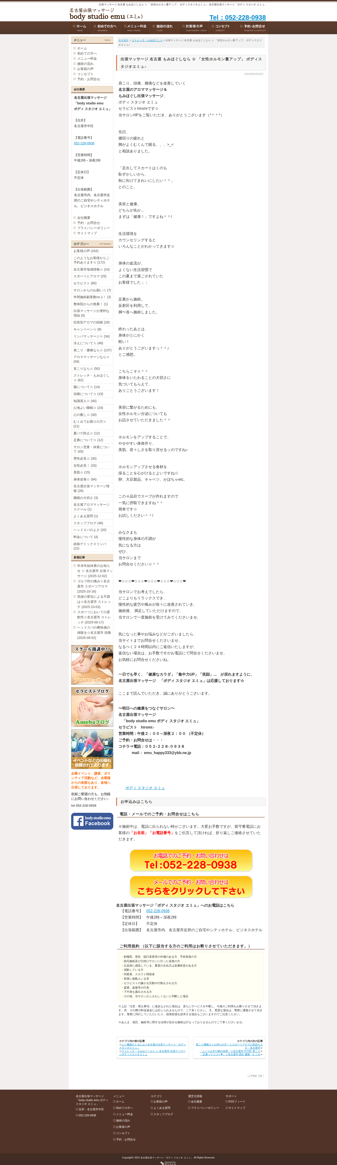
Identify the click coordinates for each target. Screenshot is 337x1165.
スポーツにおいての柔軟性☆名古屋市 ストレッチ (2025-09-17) (94, 617)
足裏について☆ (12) (88, 440)
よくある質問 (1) (85, 516)
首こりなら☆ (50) (86, 368)
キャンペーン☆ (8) (87, 329)
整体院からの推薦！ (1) (90, 304)
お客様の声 (85, 69)
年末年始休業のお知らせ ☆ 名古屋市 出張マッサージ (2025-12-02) (95, 571)
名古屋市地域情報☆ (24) (91, 269)
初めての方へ (87, 53)
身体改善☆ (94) (85, 479)
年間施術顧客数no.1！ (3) (92, 297)
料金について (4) (85, 537)
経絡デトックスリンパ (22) (89, 546)
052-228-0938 (158, 911)
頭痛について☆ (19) (88, 394)
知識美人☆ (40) (85, 401)
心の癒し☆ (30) (85, 415)
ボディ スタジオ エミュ (145, 788)
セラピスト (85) (85, 283)
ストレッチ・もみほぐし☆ (147, 40)
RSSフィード (236, 1101)
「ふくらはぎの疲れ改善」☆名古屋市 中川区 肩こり (230, 1051)
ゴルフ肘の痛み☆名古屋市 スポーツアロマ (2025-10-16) (93, 586)
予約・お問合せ (88, 79)
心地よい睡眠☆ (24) (88, 408)
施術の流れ (85, 64)
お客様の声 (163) (86, 251)
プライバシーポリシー (93, 228)
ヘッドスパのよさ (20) (89, 530)
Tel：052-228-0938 (237, 17)
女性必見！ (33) (85, 465)
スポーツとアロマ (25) (89, 276)
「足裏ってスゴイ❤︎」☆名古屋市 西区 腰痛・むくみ (230, 1054)
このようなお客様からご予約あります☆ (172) (91, 260)
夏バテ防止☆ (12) (86, 433)
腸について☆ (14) (86, 387)
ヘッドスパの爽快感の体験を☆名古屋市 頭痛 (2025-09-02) (94, 633)
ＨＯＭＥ (123, 40)
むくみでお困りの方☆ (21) (89, 424)
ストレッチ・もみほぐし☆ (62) (91, 378)
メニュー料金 (87, 58)
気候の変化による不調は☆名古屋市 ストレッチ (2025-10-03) (94, 602)
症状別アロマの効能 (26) (91, 322)
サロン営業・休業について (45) (91, 449)
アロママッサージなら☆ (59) (91, 359)
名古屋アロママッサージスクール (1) (91, 507)
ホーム (82, 48)
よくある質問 (162, 1108)
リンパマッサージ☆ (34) (91, 336)
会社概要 (83, 218)
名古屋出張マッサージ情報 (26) (91, 488)
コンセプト (85, 74)
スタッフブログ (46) (88, 523)
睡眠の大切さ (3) (85, 498)
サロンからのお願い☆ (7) (92, 290)
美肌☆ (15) (81, 472)
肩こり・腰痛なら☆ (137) (92, 350)
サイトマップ (87, 233)
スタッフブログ (163, 1114)
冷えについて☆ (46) (88, 343)
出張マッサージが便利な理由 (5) (91, 313)
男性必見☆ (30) (85, 458)
